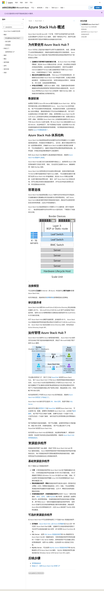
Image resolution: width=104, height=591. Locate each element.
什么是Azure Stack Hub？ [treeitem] (12, 38)
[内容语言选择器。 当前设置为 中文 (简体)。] (7, 587)
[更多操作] (74, 20)
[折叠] (23, 19)
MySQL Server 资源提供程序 (59, 547)
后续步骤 (84, 37)
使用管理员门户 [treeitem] (10, 52)
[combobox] (13, 23)
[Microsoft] (3, 2)
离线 (52, 297)
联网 (47, 297)
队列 (43, 496)
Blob (38, 496)
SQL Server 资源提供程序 (52, 534)
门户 (91, 8)
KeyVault (53, 496)
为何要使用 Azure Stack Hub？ (90, 24)
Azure (30, 21)
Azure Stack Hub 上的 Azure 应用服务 (51, 524)
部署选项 (84, 29)
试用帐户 (98, 8)
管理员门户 (42, 408)
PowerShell (55, 377)
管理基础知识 (36, 563)
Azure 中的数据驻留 (39, 130)
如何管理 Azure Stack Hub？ (89, 32)
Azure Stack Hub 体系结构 (89, 27)
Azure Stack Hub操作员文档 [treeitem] (12, 31)
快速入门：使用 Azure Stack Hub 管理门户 (46, 566)
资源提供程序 (85, 34)
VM (51, 401)
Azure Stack (38, 21)
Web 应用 (57, 401)
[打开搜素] (100, 2)
